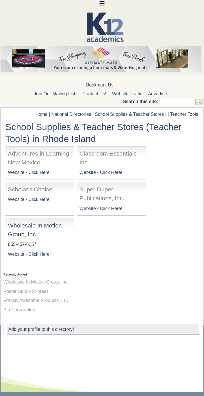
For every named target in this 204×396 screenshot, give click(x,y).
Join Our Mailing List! (55, 93)
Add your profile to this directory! (41, 329)
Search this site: (141, 101)
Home (41, 114)
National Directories (71, 114)
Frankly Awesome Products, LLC (36, 300)
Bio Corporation (19, 309)
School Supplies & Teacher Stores (129, 114)
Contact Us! (94, 93)
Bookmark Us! (100, 85)
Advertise (157, 93)
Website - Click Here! (29, 172)
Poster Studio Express (26, 291)
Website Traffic (127, 93)
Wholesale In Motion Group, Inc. (36, 282)
